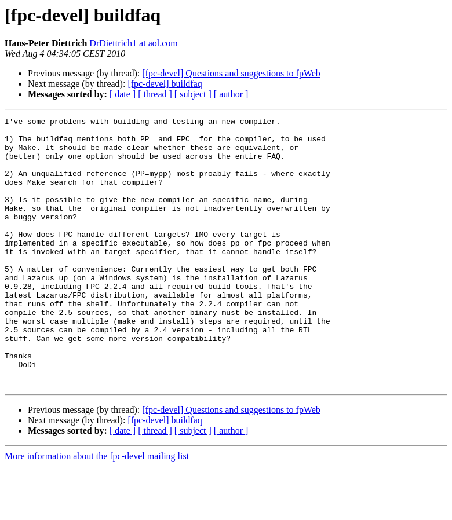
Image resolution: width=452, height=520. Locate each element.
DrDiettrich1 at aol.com (133, 43)
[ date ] (123, 94)
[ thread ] (155, 94)
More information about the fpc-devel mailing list (97, 510)
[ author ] (231, 94)
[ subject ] (193, 94)
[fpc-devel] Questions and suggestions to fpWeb (231, 73)
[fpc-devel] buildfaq (164, 84)
